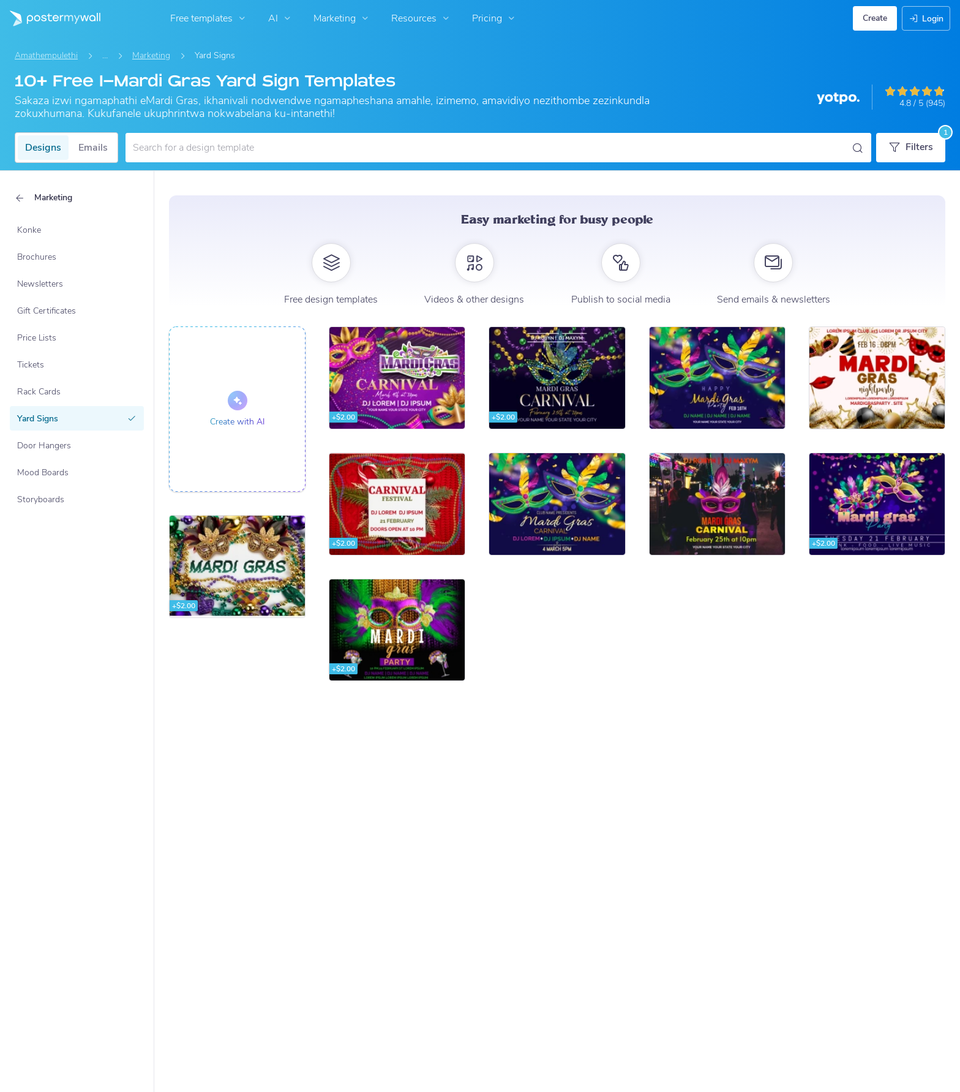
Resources (421, 18)
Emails (93, 147)
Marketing (342, 18)
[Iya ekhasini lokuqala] (50, 18)
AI (280, 18)
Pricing (494, 18)
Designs (43, 147)
